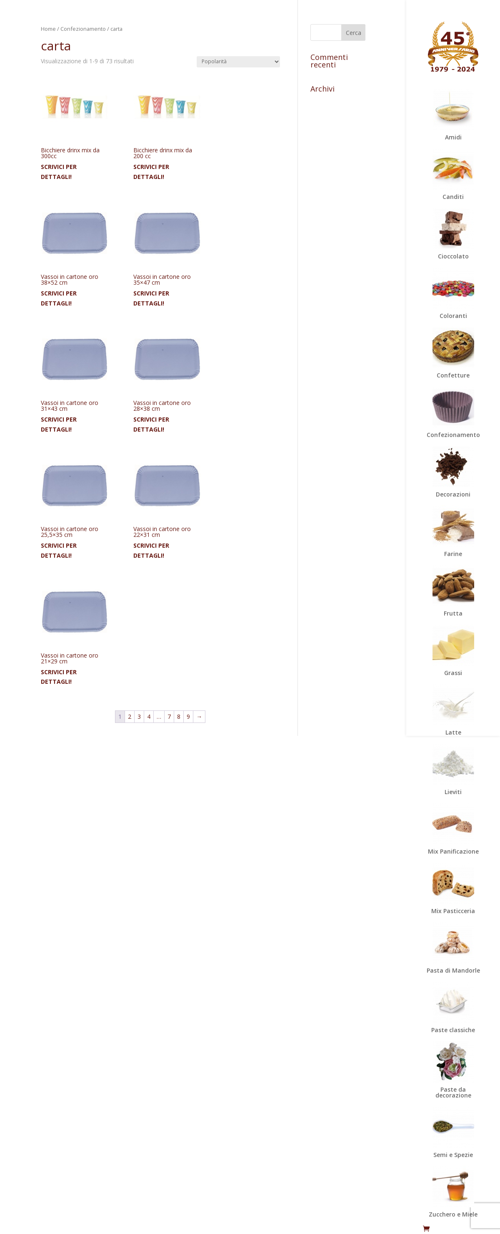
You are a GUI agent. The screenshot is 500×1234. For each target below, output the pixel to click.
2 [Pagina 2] (129, 716)
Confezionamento (83, 28)
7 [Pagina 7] (169, 716)
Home (48, 28)
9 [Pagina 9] (188, 716)
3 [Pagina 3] (139, 716)
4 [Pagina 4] (148, 716)
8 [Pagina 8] (178, 716)
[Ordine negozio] (238, 61)
